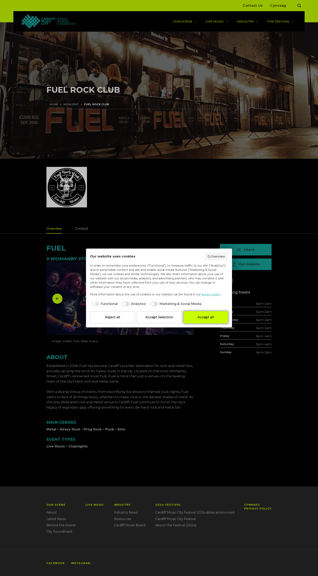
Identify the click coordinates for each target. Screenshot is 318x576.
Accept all (206, 317)
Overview (216, 256)
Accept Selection (159, 317)
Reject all (112, 317)
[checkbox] (104, 303)
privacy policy (211, 294)
